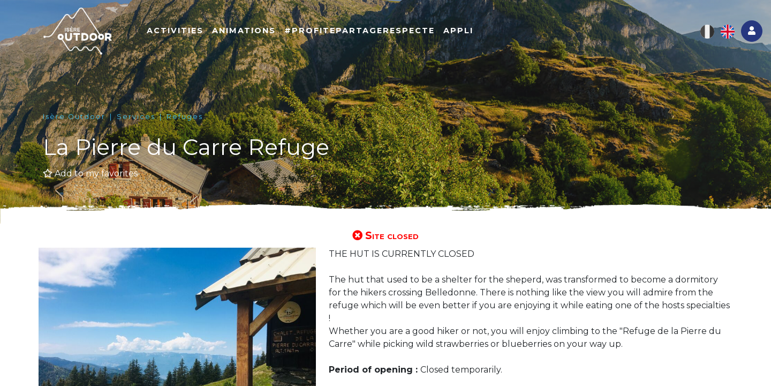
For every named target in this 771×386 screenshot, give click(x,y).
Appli (458, 30)
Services (136, 117)
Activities (175, 30)
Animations (244, 30)
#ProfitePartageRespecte (359, 30)
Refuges (185, 117)
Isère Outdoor (74, 117)
